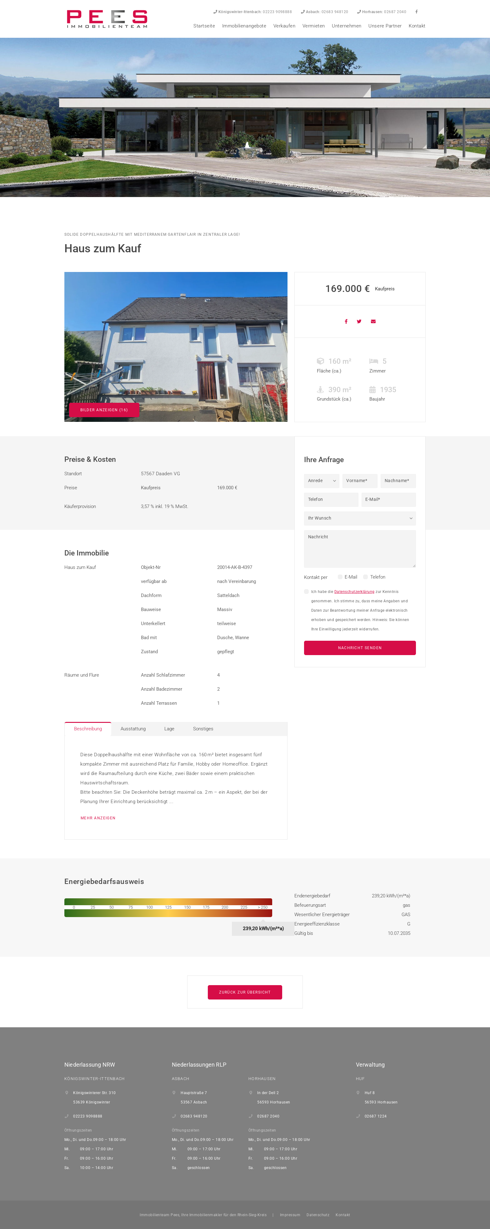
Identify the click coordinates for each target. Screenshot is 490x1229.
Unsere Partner (385, 26)
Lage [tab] (169, 729)
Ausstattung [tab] (133, 729)
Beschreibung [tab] (88, 729)
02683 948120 (324, 12)
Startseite (204, 26)
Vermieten (313, 26)
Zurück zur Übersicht (245, 992)
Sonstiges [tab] (203, 729)
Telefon (377, 577)
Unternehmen (347, 26)
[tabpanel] (176, 787)
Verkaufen (284, 26)
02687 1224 (376, 1116)
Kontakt (417, 26)
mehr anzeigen (98, 818)
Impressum (290, 1215)
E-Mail (351, 577)
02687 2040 (381, 12)
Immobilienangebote (244, 26)
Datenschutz (318, 1215)
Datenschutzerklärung (354, 592)
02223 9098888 (252, 12)
